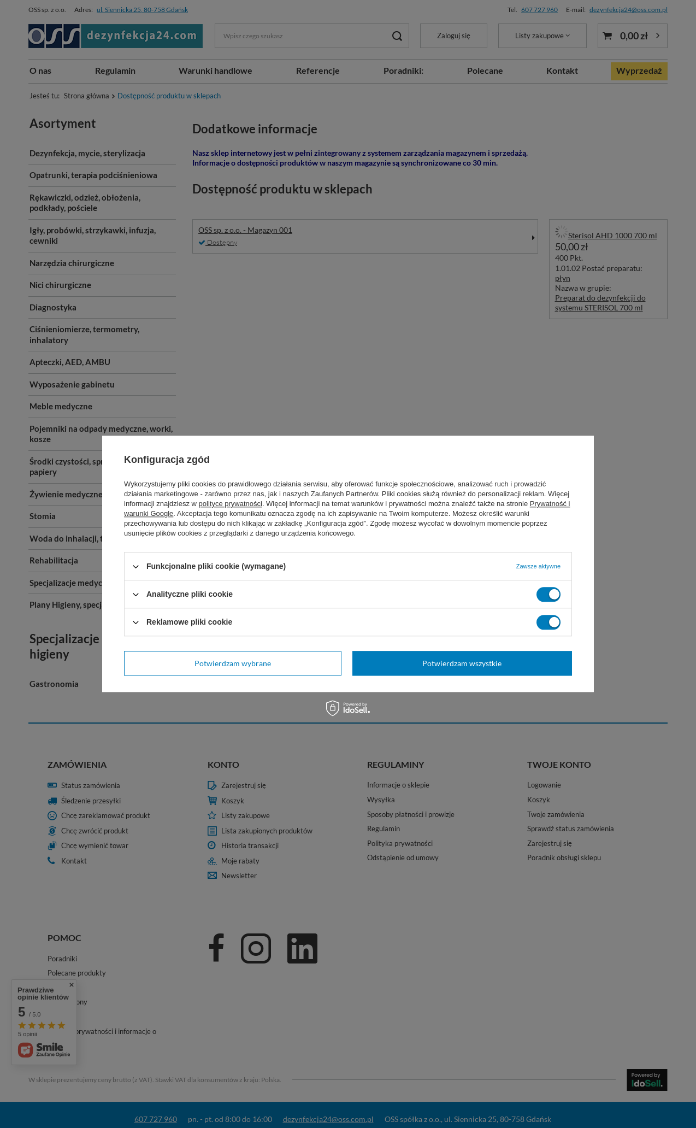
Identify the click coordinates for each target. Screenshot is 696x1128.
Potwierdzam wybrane (232, 663)
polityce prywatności (230, 504)
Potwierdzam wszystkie (462, 663)
